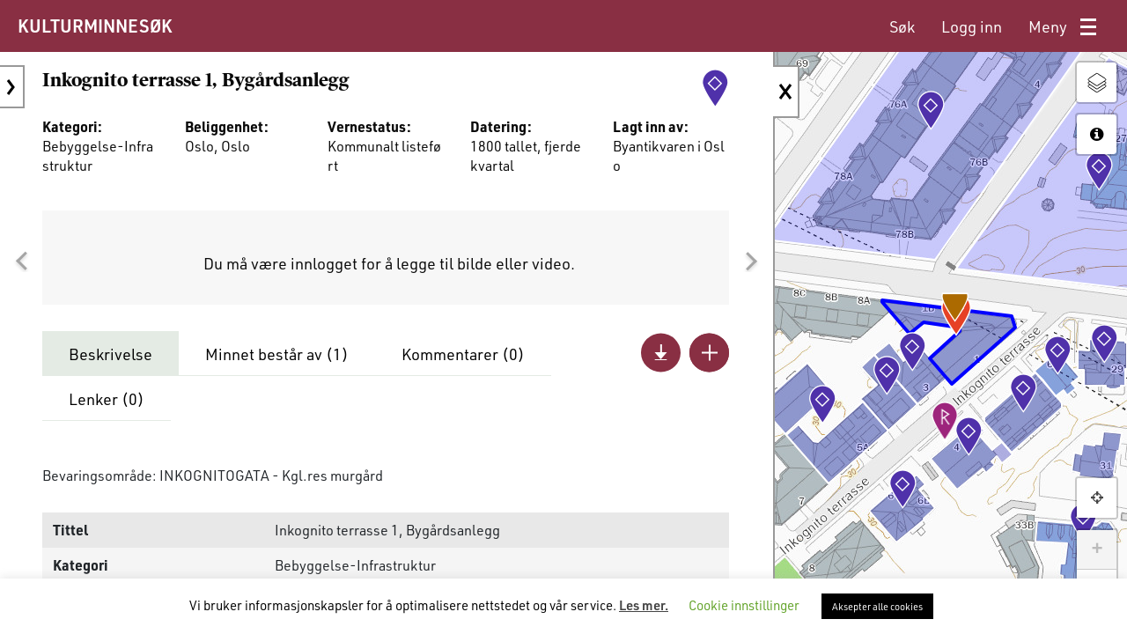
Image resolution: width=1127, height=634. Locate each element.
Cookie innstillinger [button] (744, 605)
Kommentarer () (463, 354)
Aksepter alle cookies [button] (877, 606)
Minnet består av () (277, 354)
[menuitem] (902, 26)
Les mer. (643, 605)
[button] (21, 261)
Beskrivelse (110, 354)
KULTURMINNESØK (95, 25)
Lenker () (106, 398)
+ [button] (1096, 549)
